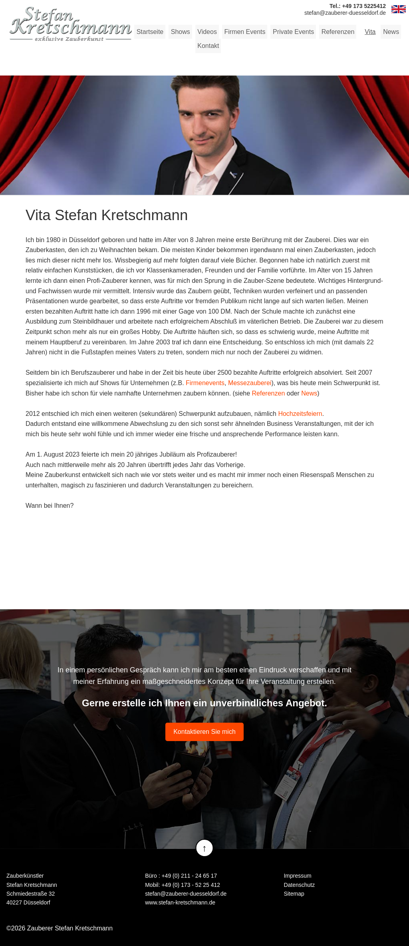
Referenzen (336, 31)
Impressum (297, 875)
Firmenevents (205, 383)
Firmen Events (243, 31)
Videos (206, 31)
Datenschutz (299, 884)
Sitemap (294, 893)
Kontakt (207, 45)
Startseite (149, 31)
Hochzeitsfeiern (300, 413)
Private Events (292, 31)
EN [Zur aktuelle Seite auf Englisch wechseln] (398, 9)
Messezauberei (250, 383)
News (390, 31)
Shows (180, 31)
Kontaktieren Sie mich (204, 731)
